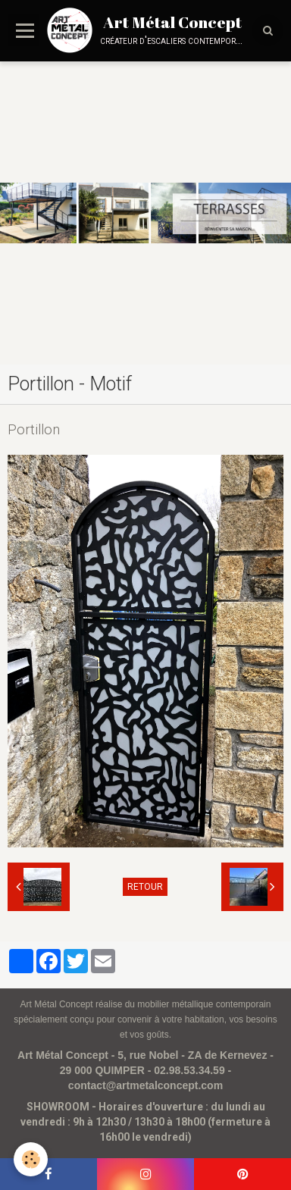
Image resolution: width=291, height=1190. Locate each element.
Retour (145, 887)
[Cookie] (31, 1159)
